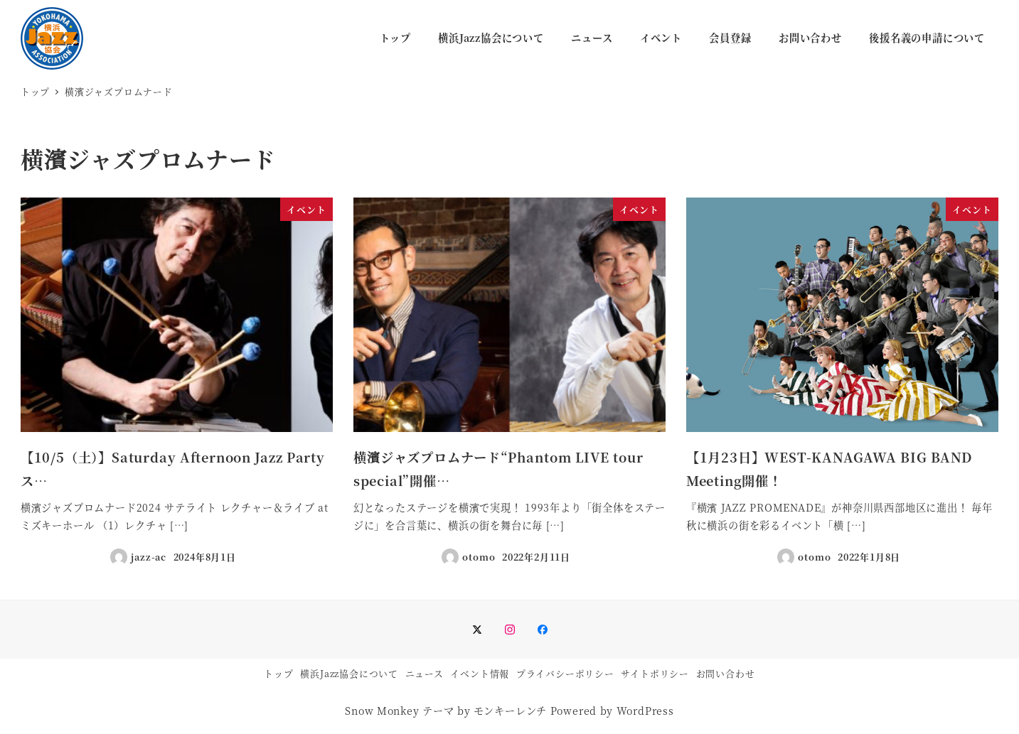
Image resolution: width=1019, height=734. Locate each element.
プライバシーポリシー (565, 673)
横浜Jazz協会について (349, 673)
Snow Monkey (382, 710)
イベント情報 (479, 673)
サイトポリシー (655, 673)
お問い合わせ (725, 673)
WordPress (645, 710)
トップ (278, 673)
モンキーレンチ (511, 710)
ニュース (424, 673)
